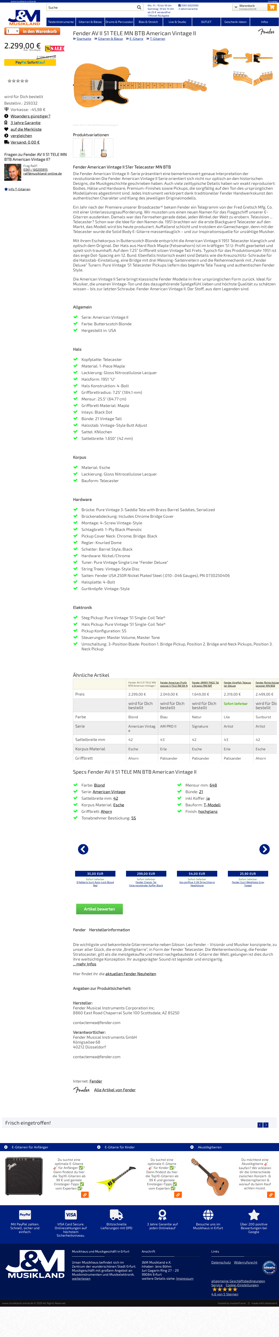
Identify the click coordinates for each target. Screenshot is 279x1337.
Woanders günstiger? (27, 116)
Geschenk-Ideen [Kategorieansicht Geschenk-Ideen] (235, 22)
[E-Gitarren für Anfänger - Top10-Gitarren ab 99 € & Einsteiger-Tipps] (85, 1195)
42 (115, 798)
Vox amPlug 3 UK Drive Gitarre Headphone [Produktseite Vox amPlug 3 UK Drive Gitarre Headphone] (197, 884)
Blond (99, 785)
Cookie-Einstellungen (242, 1285)
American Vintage (109, 791)
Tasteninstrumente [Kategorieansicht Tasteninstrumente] (61, 22)
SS (133, 817)
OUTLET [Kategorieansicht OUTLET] (206, 22)
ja (208, 798)
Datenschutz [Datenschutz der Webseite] (221, 1262)
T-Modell (212, 804)
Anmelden (273, 1)
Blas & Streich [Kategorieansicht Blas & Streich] (148, 22)
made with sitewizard (264, 1303)
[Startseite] (23, 17)
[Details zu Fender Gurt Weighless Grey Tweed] (248, 848)
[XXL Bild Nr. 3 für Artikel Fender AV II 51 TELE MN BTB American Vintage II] (222, 58)
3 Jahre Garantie (22, 122)
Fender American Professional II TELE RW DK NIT (174, 685)
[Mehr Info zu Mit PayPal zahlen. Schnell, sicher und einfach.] (25, 1224)
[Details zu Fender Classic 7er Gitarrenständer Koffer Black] (146, 848)
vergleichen (18, 135)
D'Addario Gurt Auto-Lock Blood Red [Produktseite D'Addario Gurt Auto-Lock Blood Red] (95, 884)
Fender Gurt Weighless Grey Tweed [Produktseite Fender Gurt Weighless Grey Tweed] (248, 884)
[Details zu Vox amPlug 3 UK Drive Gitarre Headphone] (197, 848)
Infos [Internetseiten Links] (264, 22)
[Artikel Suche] (90, 7)
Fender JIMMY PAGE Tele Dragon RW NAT (205, 684)
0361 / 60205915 (35, 169)
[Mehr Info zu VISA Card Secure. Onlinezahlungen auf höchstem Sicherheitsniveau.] (71, 1226)
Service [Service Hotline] (217, 1285)
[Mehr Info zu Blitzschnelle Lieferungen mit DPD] (116, 1222)
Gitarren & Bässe (110, 39)
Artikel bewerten (99, 908)
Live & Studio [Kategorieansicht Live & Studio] (177, 22)
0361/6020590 (188, 5)
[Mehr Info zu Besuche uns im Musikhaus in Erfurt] (208, 1222)
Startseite (84, 39)
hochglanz (208, 811)
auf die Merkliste (23, 129)
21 (201, 791)
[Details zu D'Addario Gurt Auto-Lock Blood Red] (95, 848)
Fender (96, 1081)
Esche (118, 804)
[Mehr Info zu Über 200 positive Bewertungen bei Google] (254, 1224)
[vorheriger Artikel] (83, 849)
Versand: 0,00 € (22, 142)
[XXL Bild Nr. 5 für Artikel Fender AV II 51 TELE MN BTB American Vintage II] (242, 80)
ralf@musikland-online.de (42, 173)
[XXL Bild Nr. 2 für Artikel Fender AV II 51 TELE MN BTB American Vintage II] (242, 58)
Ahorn (106, 811)
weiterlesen (81, 1278)
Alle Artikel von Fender (115, 1089)
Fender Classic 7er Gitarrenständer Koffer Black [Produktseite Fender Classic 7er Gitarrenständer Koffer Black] (146, 884)
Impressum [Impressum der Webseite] (184, 1278)
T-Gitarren (157, 39)
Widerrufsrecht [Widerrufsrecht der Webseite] (245, 1262)
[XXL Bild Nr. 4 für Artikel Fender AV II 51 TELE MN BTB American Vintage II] (263, 80)
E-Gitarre (136, 39)
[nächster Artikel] (265, 849)
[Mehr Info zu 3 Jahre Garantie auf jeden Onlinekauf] (162, 1222)
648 (213, 785)
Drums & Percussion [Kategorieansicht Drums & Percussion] (119, 22)
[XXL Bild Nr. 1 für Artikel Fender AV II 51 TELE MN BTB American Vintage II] (263, 58)
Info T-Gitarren (19, 189)
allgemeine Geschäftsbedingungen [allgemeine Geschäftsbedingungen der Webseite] (238, 1281)
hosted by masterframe (232, 1303)
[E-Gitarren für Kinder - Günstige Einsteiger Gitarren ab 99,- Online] (178, 1195)
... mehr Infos (84, 963)
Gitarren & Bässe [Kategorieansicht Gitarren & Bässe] (90, 22)
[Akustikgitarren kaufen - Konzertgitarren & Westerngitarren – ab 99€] (271, 1195)
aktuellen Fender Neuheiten (130, 973)
